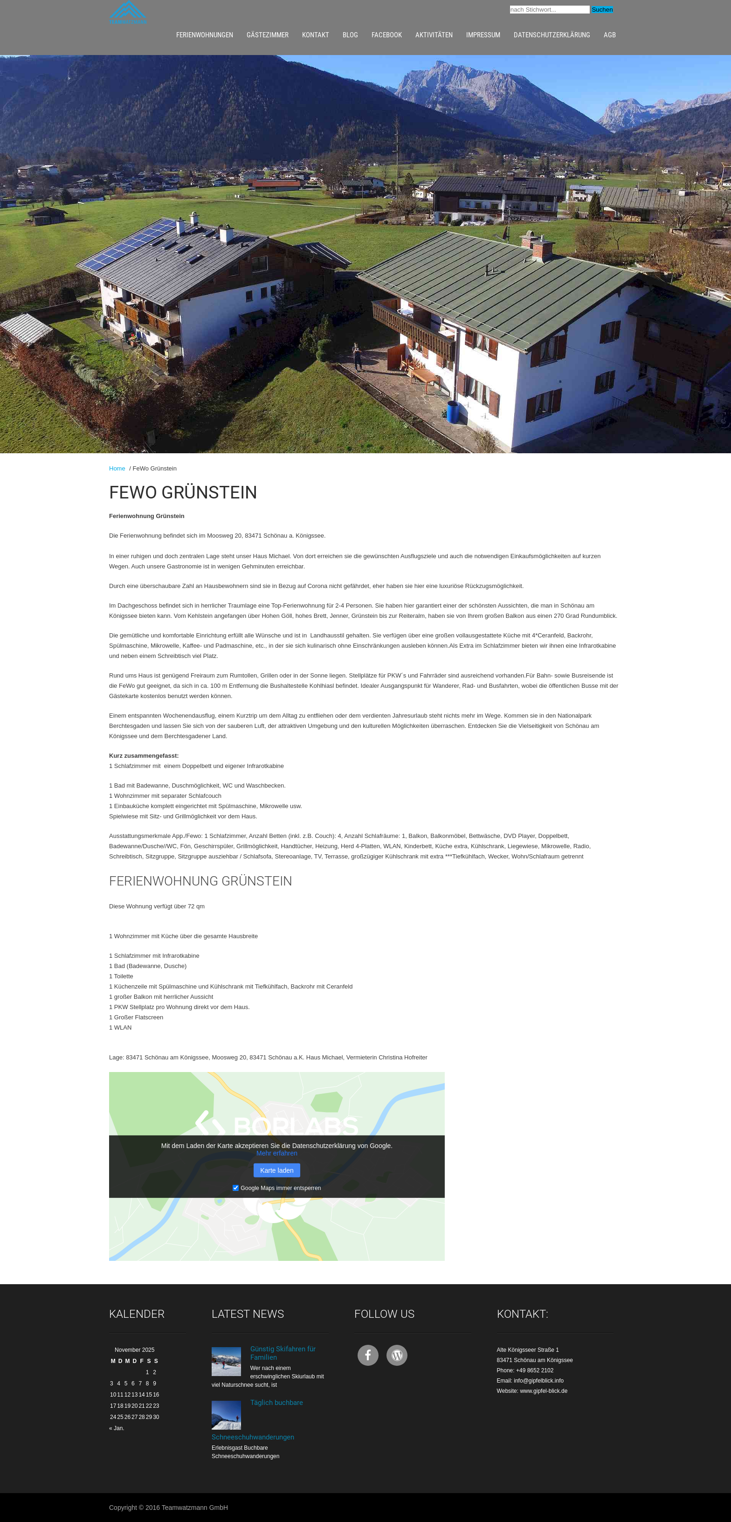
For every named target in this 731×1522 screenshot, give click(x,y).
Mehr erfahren (276, 1152)
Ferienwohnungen (204, 35)
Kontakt (315, 35)
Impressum (483, 35)
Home (117, 468)
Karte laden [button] (277, 1170)
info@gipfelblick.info (539, 1380)
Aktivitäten (434, 35)
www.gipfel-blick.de (543, 1391)
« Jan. (116, 1428)
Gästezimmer (268, 35)
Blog (350, 35)
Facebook (387, 35)
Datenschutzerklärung (552, 35)
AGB (610, 35)
